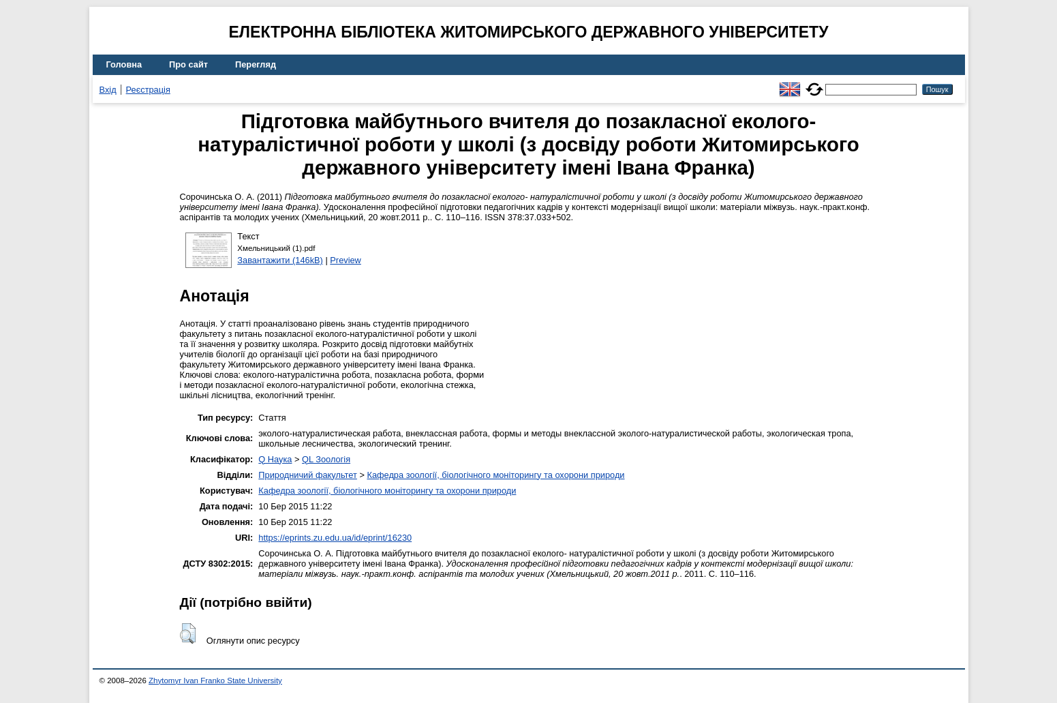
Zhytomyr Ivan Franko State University (215, 680)
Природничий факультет (307, 475)
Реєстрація (148, 90)
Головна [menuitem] (124, 64)
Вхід (108, 90)
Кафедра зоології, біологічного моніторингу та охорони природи (495, 475)
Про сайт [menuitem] (188, 64)
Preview (345, 260)
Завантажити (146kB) (280, 260)
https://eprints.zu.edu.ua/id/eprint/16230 (335, 538)
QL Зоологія (326, 459)
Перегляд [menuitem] (255, 64)
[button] (188, 633)
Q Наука (275, 459)
